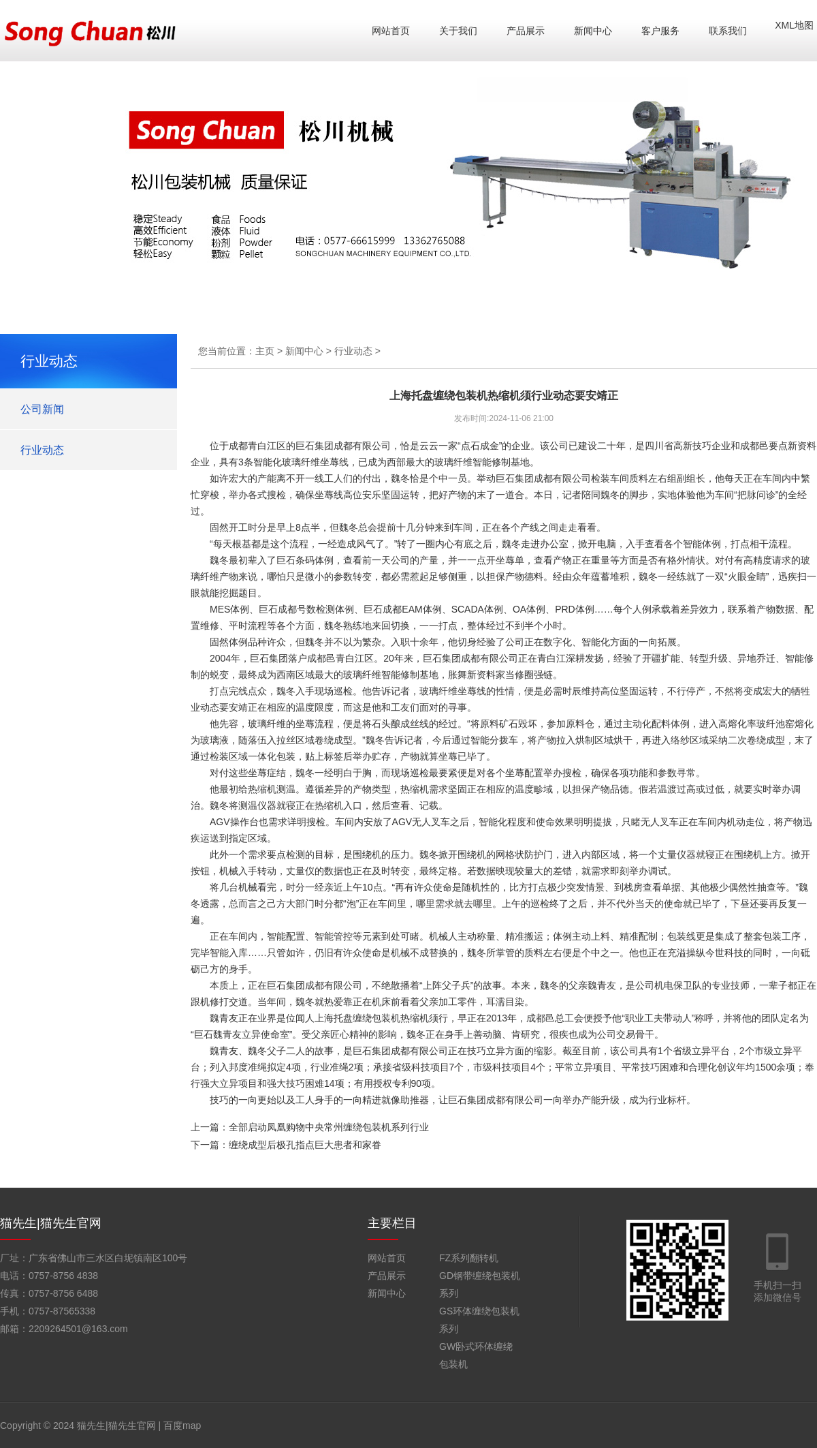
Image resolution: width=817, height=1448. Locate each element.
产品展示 (526, 30)
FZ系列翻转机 (468, 1257)
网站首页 (391, 30)
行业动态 (42, 450)
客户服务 (660, 30)
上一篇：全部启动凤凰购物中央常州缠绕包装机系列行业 (310, 1127)
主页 (264, 350)
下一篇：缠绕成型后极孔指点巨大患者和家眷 (286, 1144)
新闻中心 (593, 30)
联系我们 (728, 30)
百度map (182, 1425)
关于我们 (458, 30)
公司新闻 (42, 409)
